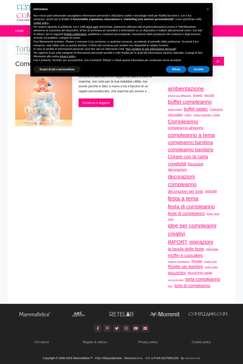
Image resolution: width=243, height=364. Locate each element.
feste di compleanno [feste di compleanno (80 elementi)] (186, 213)
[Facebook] (98, 328)
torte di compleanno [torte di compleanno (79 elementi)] (192, 285)
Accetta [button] (199, 69)
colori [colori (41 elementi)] (188, 115)
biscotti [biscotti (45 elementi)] (209, 95)
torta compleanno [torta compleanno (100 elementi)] (202, 279)
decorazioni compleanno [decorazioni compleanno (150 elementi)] (182, 181)
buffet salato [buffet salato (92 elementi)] (196, 108)
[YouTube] (136, 328)
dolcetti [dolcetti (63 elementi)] (211, 191)
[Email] (145, 328)
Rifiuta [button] (176, 69)
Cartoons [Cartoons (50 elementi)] (216, 109)
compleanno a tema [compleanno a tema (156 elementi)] (191, 135)
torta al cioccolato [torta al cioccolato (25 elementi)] (176, 280)
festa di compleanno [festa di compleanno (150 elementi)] (191, 207)
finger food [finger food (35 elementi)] (213, 213)
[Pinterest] (107, 328)
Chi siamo (42, 342)
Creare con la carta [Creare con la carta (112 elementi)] (188, 156)
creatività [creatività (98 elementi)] (177, 163)
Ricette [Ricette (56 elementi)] (197, 261)
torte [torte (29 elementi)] (170, 286)
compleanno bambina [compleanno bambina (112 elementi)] (190, 142)
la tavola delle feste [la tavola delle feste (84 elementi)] (186, 249)
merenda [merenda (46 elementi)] (212, 249)
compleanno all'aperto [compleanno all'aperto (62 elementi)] (186, 128)
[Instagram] (126, 328)
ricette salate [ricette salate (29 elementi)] (211, 267)
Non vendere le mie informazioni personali (150, 48)
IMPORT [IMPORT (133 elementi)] (177, 242)
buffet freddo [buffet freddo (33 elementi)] (175, 109)
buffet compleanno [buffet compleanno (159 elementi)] (190, 102)
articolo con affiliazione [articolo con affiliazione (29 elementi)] (179, 95)
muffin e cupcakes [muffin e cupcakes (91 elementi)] (185, 255)
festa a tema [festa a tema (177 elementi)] (183, 198)
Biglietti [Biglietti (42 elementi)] (198, 95)
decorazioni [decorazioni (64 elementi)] (177, 170)
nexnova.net (192, 358)
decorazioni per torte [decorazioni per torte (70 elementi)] (185, 191)
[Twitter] (117, 328)
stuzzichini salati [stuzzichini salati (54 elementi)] (200, 273)
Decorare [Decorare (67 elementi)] (195, 164)
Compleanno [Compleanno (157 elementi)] (183, 121)
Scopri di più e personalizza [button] (56, 69)
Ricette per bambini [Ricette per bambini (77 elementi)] (185, 266)
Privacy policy (148, 342)
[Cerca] (217, 61)
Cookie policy (201, 342)
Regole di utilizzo (95, 342)
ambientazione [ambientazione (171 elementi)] (186, 89)
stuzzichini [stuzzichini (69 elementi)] (177, 272)
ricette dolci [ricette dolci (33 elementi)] (210, 261)
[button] (208, 9)
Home (19, 30)
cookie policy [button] (40, 22)
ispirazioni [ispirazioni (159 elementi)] (201, 242)
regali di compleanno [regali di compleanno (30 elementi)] (179, 261)
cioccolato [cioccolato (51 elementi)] (175, 115)
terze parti (92, 26)
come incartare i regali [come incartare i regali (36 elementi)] (206, 115)
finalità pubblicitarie (75, 34)
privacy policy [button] (68, 56)
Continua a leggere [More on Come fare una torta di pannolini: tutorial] (96, 103)
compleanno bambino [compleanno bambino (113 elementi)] (190, 149)
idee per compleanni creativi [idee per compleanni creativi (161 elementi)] (192, 229)
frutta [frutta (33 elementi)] (171, 219)
